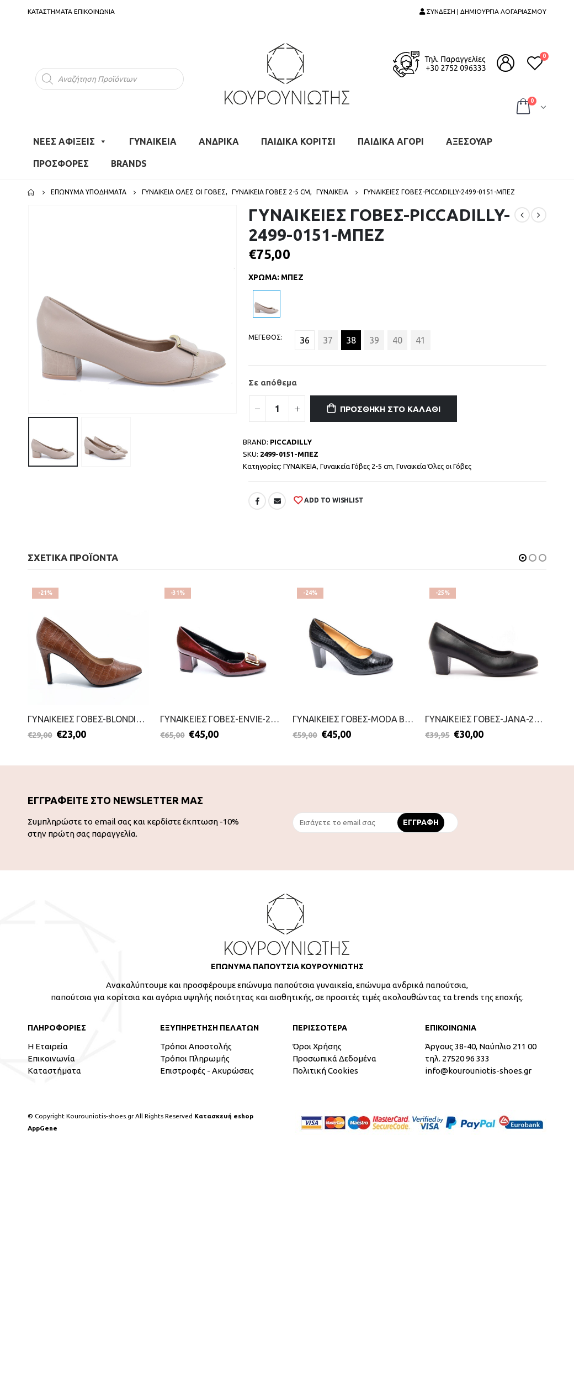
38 (351, 340)
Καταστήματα (54, 1070)
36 (305, 340)
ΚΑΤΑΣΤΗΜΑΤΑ (50, 11)
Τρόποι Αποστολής (196, 1046)
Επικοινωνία (51, 1058)
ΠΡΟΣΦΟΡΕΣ (61, 163)
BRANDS (129, 163)
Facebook (257, 501)
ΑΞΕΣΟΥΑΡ (469, 141)
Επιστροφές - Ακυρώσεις (207, 1070)
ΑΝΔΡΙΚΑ (219, 141)
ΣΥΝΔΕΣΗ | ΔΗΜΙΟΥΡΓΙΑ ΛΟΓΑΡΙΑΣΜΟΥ (482, 11)
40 (397, 340)
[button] (523, 557)
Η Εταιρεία (48, 1046)
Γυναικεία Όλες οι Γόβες (433, 466)
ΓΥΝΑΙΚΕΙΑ (153, 141)
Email (277, 501)
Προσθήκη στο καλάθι (390, 409)
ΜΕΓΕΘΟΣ (264, 337)
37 (328, 340)
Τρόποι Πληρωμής (195, 1058)
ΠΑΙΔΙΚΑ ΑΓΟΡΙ (391, 141)
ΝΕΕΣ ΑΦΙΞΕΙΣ (70, 141)
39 (374, 340)
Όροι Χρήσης (317, 1046)
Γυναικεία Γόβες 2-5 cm (356, 466)
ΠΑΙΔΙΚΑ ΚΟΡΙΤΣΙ (298, 141)
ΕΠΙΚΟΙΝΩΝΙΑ (94, 11)
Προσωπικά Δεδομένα (334, 1058)
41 (421, 340)
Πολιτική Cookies (325, 1070)
